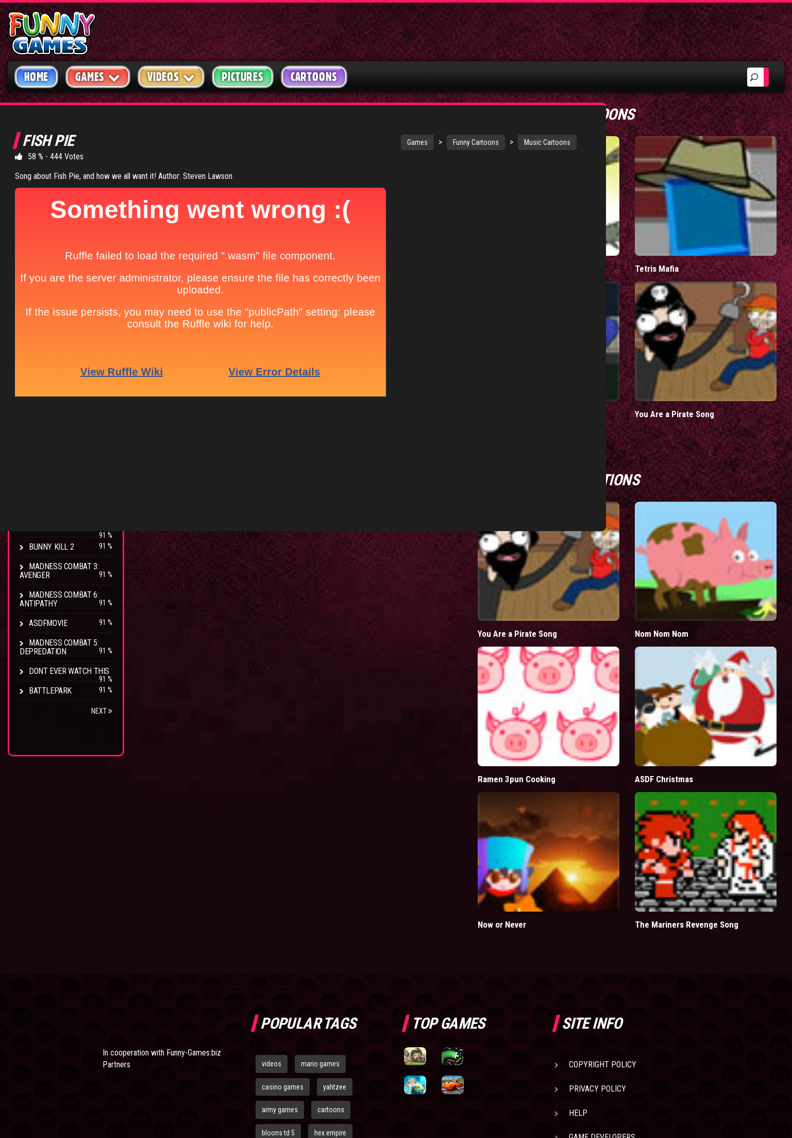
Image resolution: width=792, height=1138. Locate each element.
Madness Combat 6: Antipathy (59, 599)
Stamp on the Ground (68, 527)
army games (280, 908)
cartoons (330, 908)
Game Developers (602, 936)
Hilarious (46, 182)
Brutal (42, 319)
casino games (283, 885)
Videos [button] (171, 76)
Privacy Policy (597, 887)
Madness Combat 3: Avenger (59, 571)
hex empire (330, 932)
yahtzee (334, 885)
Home (36, 77)
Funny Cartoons (434, 142)
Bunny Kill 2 (51, 547)
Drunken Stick (55, 431)
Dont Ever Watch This (69, 671)
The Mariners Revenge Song (731, 697)
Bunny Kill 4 (51, 451)
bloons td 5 (278, 932)
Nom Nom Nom (717, 494)
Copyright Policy (602, 863)
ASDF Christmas (720, 593)
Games (375, 142)
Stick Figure (51, 241)
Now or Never (612, 692)
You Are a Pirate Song (730, 321)
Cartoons (314, 77)
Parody (42, 300)
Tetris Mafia (711, 222)
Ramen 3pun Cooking (626, 593)
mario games (320, 862)
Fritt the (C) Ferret (621, 222)
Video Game (49, 280)
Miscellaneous (56, 202)
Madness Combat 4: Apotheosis (59, 503)
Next (101, 711)
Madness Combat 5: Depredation (59, 647)
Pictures (242, 77)
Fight (38, 261)
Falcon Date (609, 321)
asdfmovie (48, 623)
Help (578, 911)
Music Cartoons (505, 142)
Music (39, 221)
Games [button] (98, 76)
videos (271, 862)
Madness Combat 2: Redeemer (59, 475)
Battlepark (50, 691)
